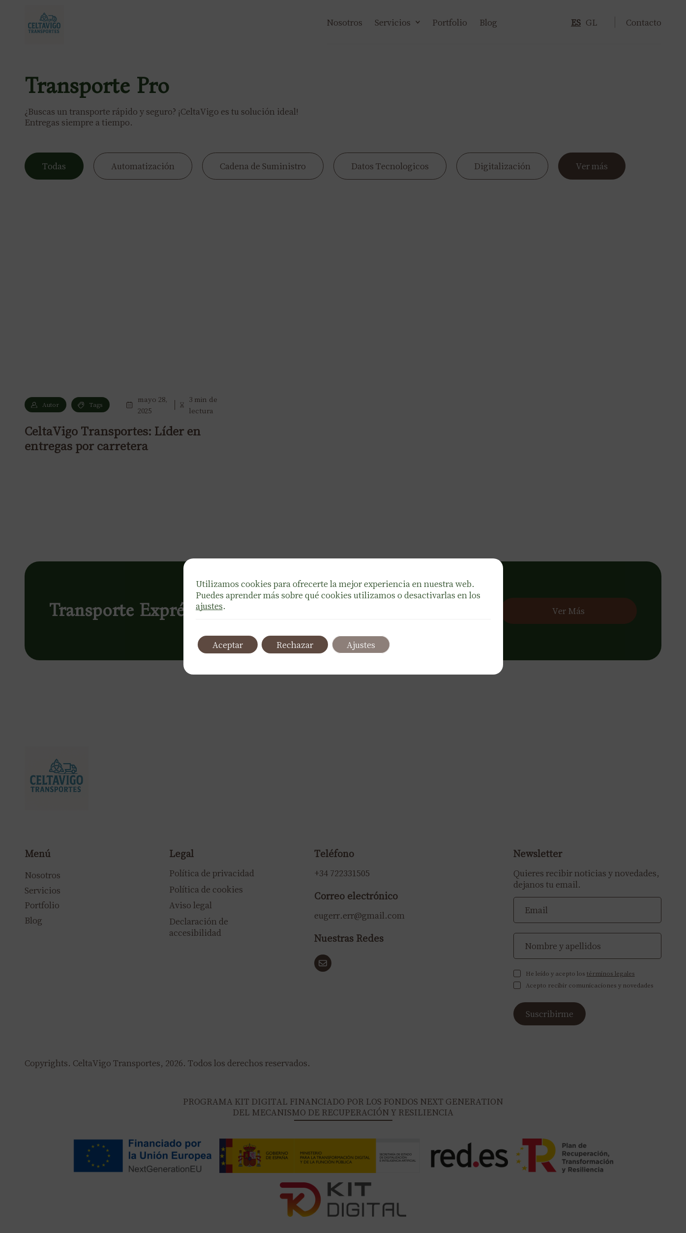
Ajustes (361, 644)
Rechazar (294, 644)
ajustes (209, 605)
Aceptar (227, 644)
